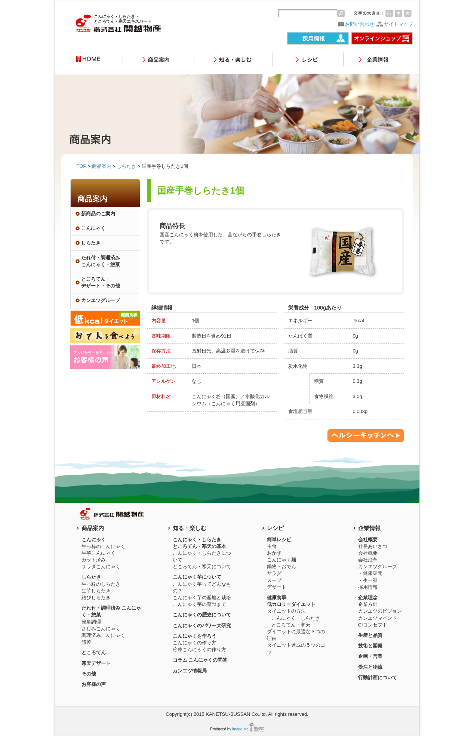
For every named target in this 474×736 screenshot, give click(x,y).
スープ (274, 580)
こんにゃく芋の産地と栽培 (202, 597)
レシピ (275, 528)
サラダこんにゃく (100, 566)
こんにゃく (93, 228)
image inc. (240, 729)
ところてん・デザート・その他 (100, 282)
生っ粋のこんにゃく (103, 546)
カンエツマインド (377, 618)
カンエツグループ (377, 566)
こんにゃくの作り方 (194, 643)
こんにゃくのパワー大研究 (202, 625)
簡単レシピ (279, 539)
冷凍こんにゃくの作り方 (199, 649)
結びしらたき (96, 597)
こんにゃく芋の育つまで (199, 604)
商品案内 (101, 166)
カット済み (93, 560)
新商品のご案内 (98, 213)
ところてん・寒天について (202, 566)
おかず (274, 553)
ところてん (93, 652)
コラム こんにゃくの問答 (200, 660)
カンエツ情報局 (190, 671)
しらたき (126, 166)
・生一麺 (368, 580)
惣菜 (86, 642)
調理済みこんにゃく (103, 635)
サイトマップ (398, 24)
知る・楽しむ (189, 528)
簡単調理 (91, 622)
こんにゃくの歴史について (202, 615)
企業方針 (368, 604)
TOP (81, 166)
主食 (272, 546)
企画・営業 (370, 656)
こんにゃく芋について (197, 577)
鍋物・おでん (281, 566)
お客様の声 (93, 684)
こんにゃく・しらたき (295, 618)
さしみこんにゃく (100, 628)
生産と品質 (370, 635)
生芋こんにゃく (98, 553)
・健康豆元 (370, 573)
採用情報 (368, 587)
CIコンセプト (372, 625)
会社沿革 (368, 560)
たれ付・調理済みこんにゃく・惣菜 (100, 261)
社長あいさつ (372, 546)
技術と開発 (370, 646)
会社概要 (368, 553)
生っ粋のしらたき (100, 584)
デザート (276, 587)
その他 (88, 674)
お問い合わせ (359, 24)
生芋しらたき (96, 591)
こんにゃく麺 (281, 560)
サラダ (274, 573)
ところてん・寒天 (290, 625)
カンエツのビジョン (380, 611)
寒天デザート (96, 663)
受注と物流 (370, 667)
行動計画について (377, 677)
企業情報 (369, 528)
